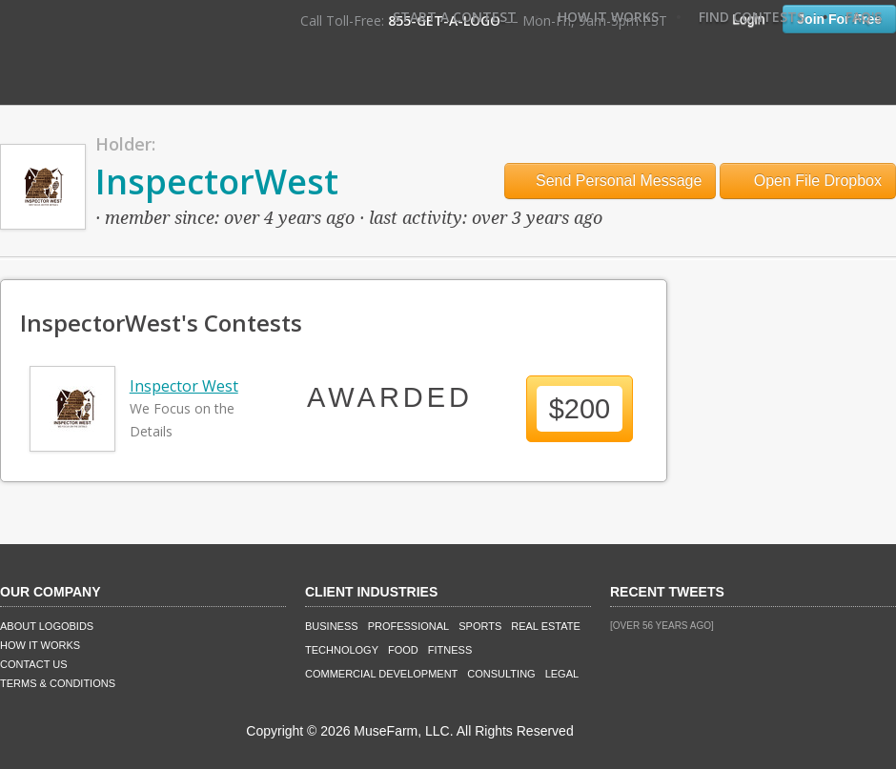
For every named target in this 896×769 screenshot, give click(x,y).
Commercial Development (381, 673)
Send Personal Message (611, 180)
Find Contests (751, 17)
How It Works (608, 17)
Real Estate (545, 626)
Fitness (450, 650)
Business (331, 626)
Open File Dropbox (808, 180)
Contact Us (34, 664)
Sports (479, 626)
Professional (409, 626)
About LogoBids (46, 626)
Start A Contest (455, 17)
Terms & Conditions (57, 683)
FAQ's (863, 17)
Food (403, 650)
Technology (341, 650)
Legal (562, 673)
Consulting (501, 673)
